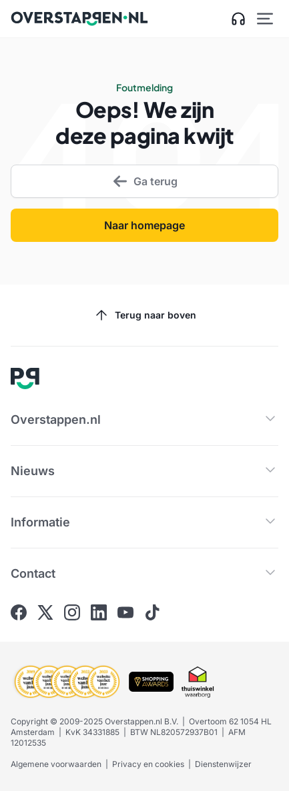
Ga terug (145, 181)
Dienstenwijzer (223, 764)
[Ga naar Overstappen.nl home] (79, 18)
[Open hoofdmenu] (265, 18)
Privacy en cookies (148, 764)
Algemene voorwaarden (56, 764)
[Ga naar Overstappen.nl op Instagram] (72, 612)
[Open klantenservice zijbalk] (238, 18)
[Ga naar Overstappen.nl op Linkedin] (99, 612)
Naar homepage (144, 225)
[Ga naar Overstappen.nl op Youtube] (125, 612)
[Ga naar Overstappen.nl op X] (45, 612)
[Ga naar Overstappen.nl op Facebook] (19, 612)
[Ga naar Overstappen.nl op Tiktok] (152, 612)
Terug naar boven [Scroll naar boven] (144, 315)
